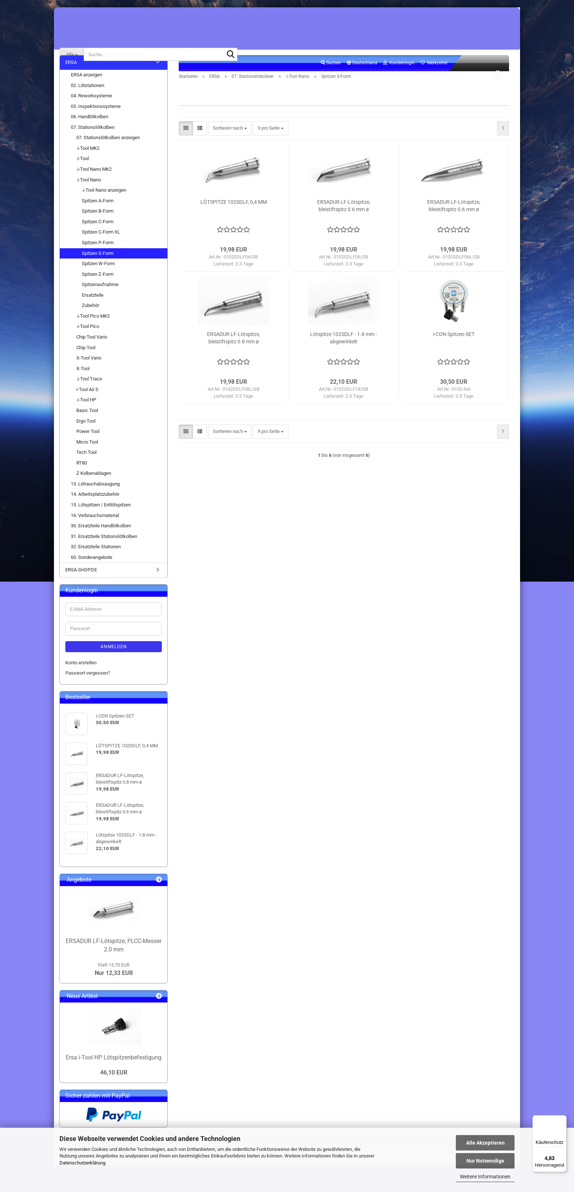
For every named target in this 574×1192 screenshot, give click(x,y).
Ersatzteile (92, 307)
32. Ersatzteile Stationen (96, 559)
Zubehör (90, 318)
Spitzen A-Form (97, 213)
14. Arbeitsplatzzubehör (95, 507)
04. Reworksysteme (91, 108)
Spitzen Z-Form (97, 286)
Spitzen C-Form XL (101, 245)
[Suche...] (71, 54)
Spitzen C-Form (97, 234)
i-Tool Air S (87, 402)
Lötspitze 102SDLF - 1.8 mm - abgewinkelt (343, 350)
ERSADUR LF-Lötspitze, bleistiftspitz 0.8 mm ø (233, 350)
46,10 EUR (113, 1085)
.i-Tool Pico (87, 339)
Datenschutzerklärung (82, 1163)
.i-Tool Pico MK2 (93, 329)
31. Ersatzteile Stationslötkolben (104, 549)
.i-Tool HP (86, 412)
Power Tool (87, 444)
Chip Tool (85, 360)
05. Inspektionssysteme (96, 119)
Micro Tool (87, 454)
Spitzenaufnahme (100, 297)
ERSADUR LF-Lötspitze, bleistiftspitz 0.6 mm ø (343, 218)
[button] (362, 76)
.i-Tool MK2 (87, 161)
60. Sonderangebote (91, 569)
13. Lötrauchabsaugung (95, 496)
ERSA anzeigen (86, 87)
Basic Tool (87, 423)
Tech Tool (86, 465)
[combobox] (230, 141)
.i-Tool (82, 171)
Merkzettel (434, 75)
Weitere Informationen (485, 1177)
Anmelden (114, 659)
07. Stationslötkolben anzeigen (108, 150)
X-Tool (83, 381)
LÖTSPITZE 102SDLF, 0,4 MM (233, 215)
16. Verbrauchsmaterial (95, 528)
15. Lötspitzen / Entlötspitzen (101, 517)
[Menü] (562, 1119)
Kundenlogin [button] (399, 75)
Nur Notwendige (485, 1161)
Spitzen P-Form (97, 255)
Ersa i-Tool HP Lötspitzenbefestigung (113, 1069)
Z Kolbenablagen (93, 486)
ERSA (71, 75)
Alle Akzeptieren (485, 1143)
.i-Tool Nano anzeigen (104, 203)
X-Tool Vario (88, 370)
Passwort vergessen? (87, 686)
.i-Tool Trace (89, 391)
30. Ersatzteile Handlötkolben (101, 538)
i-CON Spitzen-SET (454, 347)
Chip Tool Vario (91, 350)
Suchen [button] (331, 75)
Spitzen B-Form (97, 224)
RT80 (81, 475)
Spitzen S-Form (97, 265)
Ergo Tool (85, 433)
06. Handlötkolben (89, 129)
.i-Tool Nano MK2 (94, 182)
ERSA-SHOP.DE (81, 582)
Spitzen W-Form (98, 276)
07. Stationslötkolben (93, 139)
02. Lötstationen (87, 98)
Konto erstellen (81, 675)
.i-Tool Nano (88, 192)
